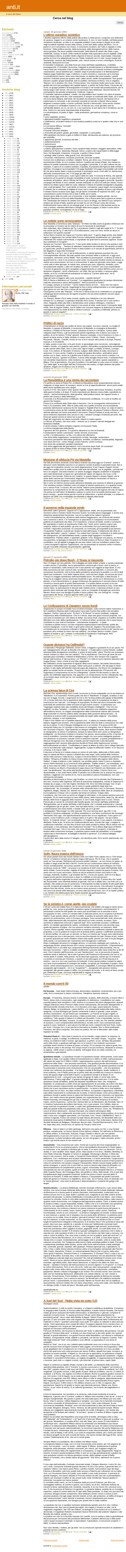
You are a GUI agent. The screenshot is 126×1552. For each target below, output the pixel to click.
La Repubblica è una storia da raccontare (71, 380)
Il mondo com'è (55, 213)
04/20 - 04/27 (12, 217)
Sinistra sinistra (55, 500)
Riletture (5, 68)
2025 (7, 96)
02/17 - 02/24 (12, 232)
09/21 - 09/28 (12, 170)
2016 (7, 117)
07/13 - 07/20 (12, 190)
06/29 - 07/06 (12, 194)
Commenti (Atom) (60, 1546)
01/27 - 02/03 (12, 239)
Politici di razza (54, 323)
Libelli (4, 60)
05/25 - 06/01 (12, 205)
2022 (7, 103)
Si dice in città (55, 551)
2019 (7, 110)
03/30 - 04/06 (12, 223)
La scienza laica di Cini (59, 690)
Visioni (4, 78)
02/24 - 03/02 (12, 230)
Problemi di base (8, 66)
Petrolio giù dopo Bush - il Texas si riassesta (73, 560)
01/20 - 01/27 (12, 241)
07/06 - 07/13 (12, 192)
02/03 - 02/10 (12, 237)
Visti (3, 80)
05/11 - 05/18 (12, 210)
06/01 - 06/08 (12, 203)
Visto (4, 82)
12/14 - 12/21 (12, 143)
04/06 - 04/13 (12, 221)
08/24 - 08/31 (12, 179)
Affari (52, 598)
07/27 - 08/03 (12, 185)
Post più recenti (50, 1540)
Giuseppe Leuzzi (25, 290)
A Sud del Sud (55, 1534)
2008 (7, 136)
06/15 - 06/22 (12, 199)
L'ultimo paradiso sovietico (62, 34)
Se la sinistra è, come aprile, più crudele (70, 904)
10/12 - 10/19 (12, 163)
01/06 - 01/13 (12, 276)
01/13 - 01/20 (12, 243)
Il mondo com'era (9, 47)
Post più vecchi (117, 1540)
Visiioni (5, 76)
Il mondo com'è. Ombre (11, 45)
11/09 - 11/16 (12, 154)
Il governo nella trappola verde (64, 507)
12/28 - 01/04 (12, 139)
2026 (7, 93)
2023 (7, 100)
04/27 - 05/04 (12, 214)
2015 (7, 119)
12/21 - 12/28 (12, 141)
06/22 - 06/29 (12, 197)
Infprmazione (7, 51)
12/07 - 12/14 (12, 145)
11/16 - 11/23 (12, 152)
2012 (7, 127)
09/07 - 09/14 (12, 174)
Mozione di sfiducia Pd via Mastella (67, 459)
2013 (7, 124)
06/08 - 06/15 (12, 201)
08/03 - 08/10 (12, 183)
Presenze (6, 64)
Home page (84, 1540)
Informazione (55, 316)
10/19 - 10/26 (12, 161)
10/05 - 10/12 (12, 165)
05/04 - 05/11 (12, 212)
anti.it (13, 7)
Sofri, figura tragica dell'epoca (64, 853)
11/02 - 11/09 (12, 156)
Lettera (4, 53)
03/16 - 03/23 (12, 226)
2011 (7, 129)
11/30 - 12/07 (12, 147)
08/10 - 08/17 (12, 181)
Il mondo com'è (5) (56, 983)
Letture (4, 56)
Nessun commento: (81, 211)
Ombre (62, 316)
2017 (7, 115)
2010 (7, 132)
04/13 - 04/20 (12, 219)
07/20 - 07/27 (12, 188)
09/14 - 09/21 (12, 172)
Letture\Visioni (7, 58)
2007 (7, 279)
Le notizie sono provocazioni (63, 220)
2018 (7, 112)
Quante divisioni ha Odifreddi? (64, 644)
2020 (7, 107)
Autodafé (5, 37)
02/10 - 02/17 (12, 234)
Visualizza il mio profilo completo (15, 309)
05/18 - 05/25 (12, 208)
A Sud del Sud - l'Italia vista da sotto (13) (70, 1300)
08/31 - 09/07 (12, 177)
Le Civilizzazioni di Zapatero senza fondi (70, 605)
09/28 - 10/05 (12, 167)
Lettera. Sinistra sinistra (11, 54)
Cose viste (6, 41)
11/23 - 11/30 (12, 150)
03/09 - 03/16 (12, 228)
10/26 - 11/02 (12, 159)
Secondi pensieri (8, 70)
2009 (7, 134)
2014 (7, 122)
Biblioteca (6, 39)
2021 (7, 105)
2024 (7, 98)
